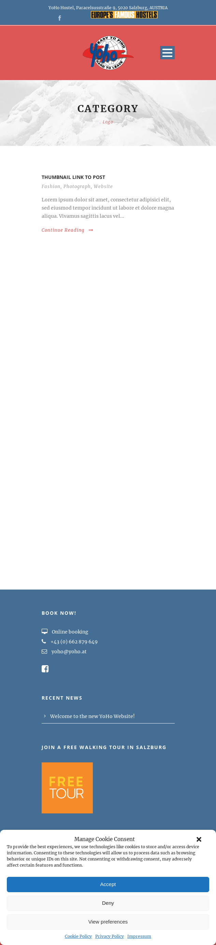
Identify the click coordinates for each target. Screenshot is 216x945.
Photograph (77, 186)
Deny (108, 903)
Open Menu (167, 52)
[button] (199, 839)
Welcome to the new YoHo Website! (92, 716)
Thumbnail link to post (73, 177)
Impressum (139, 936)
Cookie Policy (78, 936)
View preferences (108, 922)
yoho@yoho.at (69, 652)
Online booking (65, 632)
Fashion (51, 186)
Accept (108, 884)
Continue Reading (67, 230)
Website (103, 186)
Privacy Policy (109, 936)
